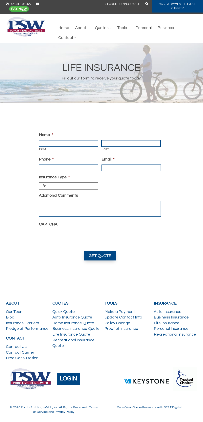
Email (108, 159)
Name (46, 135)
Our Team (15, 312)
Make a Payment (119, 312)
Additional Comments (58, 195)
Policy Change (117, 323)
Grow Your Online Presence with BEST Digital (149, 407)
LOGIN (68, 379)
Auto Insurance (167, 312)
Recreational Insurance (175, 334)
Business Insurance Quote (76, 329)
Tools (123, 28)
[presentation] (69, 237)
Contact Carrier (20, 352)
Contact (67, 38)
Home (63, 28)
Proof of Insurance (121, 329)
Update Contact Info (123, 317)
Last (105, 149)
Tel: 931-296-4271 (19, 4)
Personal (144, 28)
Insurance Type (54, 177)
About (82, 28)
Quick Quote (63, 312)
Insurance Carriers (22, 323)
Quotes (103, 28)
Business (166, 28)
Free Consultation (22, 358)
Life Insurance (166, 323)
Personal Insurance (171, 329)
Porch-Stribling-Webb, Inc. (39, 407)
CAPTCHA (48, 224)
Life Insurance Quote (71, 334)
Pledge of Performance (27, 329)
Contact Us (16, 347)
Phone (46, 159)
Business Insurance (171, 317)
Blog (10, 317)
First (42, 149)
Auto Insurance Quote (72, 317)
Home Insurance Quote (73, 323)
